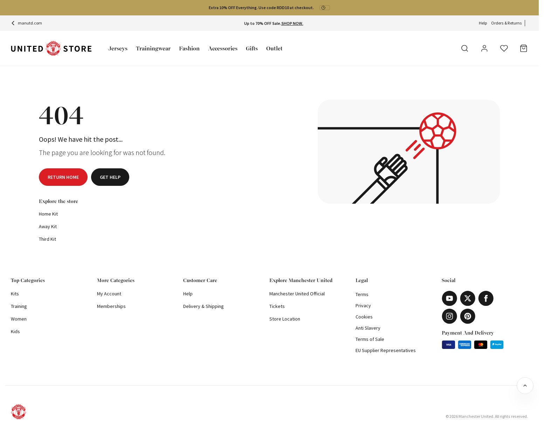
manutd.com (26, 23)
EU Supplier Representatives (386, 350)
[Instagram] (449, 316)
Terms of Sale (370, 339)
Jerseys (118, 48)
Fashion (189, 48)
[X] (467, 298)
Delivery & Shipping (203, 306)
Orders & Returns (506, 23)
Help (483, 23)
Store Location (284, 319)
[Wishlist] (504, 48)
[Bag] (523, 48)
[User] (484, 49)
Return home (63, 177)
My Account (109, 293)
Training (19, 306)
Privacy (363, 305)
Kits (15, 293)
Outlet (274, 48)
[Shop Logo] (51, 48)
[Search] (465, 48)
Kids (15, 331)
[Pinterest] (467, 316)
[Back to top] (525, 385)
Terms (362, 294)
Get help (110, 177)
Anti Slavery (368, 328)
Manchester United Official (297, 293)
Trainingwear (153, 48)
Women (19, 319)
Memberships (111, 306)
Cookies (364, 317)
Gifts (252, 48)
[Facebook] (486, 298)
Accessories (222, 48)
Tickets (277, 306)
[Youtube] (449, 298)
